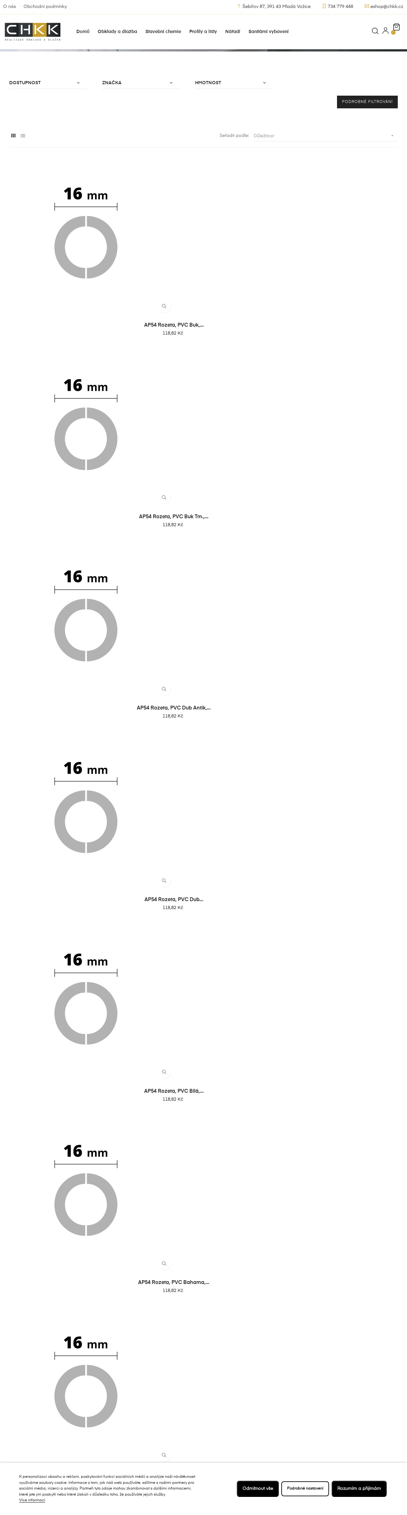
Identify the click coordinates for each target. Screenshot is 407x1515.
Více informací (32, 1500)
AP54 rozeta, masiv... (53, 1138)
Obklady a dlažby (161, 1411)
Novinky (150, 1399)
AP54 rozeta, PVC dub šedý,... (253, 418)
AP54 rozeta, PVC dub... (354, 298)
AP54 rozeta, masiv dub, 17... (253, 1138)
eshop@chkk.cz (384, 6)
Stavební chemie (159, 1422)
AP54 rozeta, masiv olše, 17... (53, 1258)
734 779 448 (337, 6)
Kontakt (218, 1411)
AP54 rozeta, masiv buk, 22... (254, 1258)
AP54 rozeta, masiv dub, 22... (354, 1258)
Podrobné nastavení (302, 1488)
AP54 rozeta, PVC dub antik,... (254, 298)
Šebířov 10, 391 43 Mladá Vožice (40, 1405)
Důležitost (326, 180)
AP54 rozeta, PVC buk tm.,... (153, 298)
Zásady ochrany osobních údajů (227, 1425)
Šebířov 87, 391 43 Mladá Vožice (274, 6)
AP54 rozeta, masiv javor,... (354, 1138)
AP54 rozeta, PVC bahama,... (153, 418)
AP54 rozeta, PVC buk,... (53, 298)
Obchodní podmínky (45, 6)
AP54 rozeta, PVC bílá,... (53, 418)
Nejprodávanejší (159, 1388)
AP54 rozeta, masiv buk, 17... (153, 1138)
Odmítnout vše (252, 1488)
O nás (9, 6)
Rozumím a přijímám (359, 1488)
